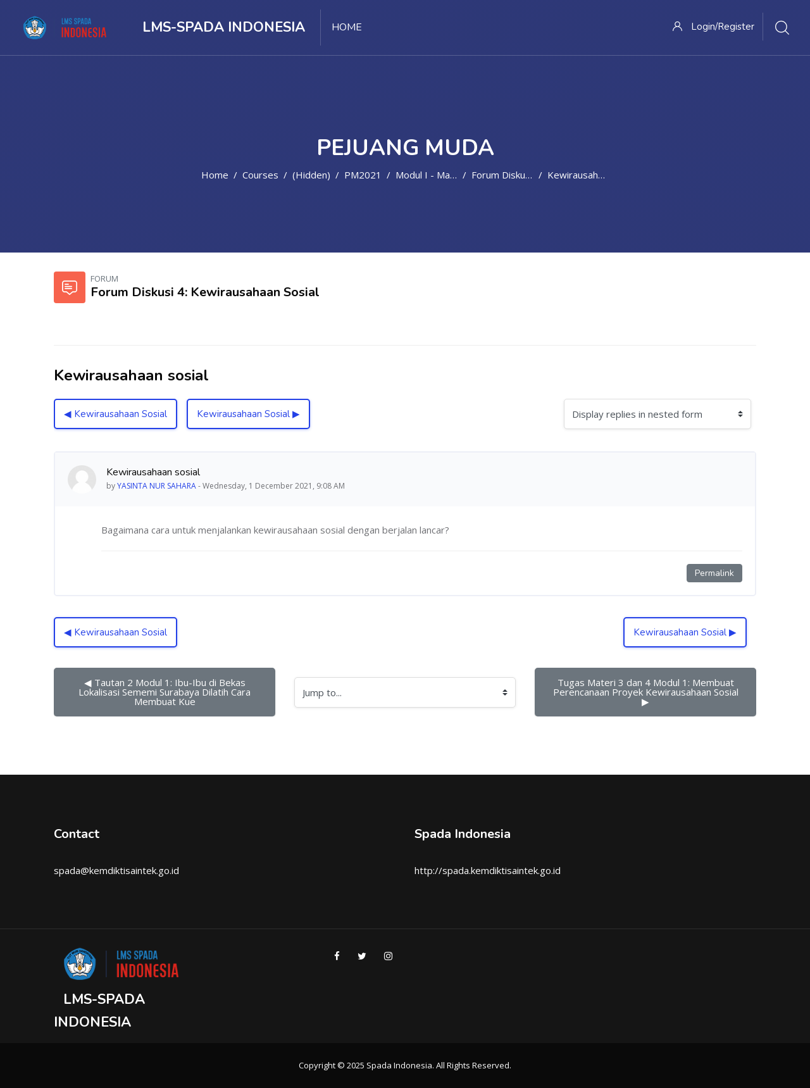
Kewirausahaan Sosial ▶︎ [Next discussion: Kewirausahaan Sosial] (248, 414)
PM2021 (363, 174)
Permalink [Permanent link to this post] (714, 573)
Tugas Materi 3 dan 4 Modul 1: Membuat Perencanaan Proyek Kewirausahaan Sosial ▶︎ (648, 692)
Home (214, 174)
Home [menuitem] (347, 27)
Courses (260, 174)
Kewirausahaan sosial (593, 174)
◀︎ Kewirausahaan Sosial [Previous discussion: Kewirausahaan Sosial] (115, 414)
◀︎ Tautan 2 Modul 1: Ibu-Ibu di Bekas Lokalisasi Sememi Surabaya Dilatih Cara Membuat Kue (165, 692)
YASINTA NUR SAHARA (156, 485)
